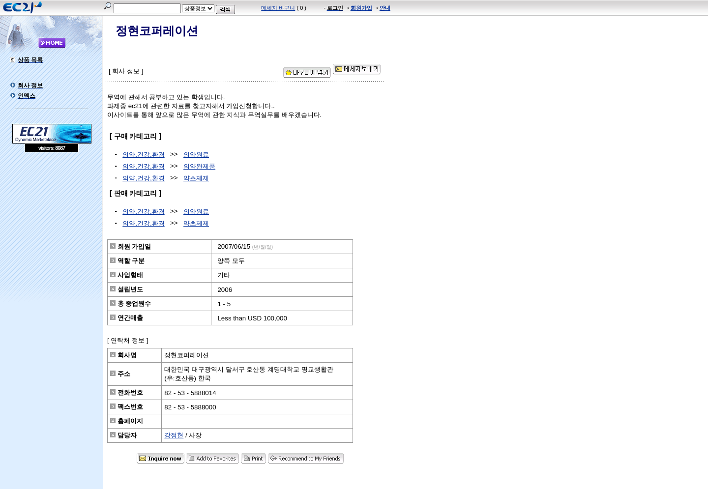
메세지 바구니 (278, 8)
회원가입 (361, 8)
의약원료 (196, 154)
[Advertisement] (51, 223)
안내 (385, 8)
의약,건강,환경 (143, 154)
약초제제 (196, 178)
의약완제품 (199, 166)
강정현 (173, 435)
